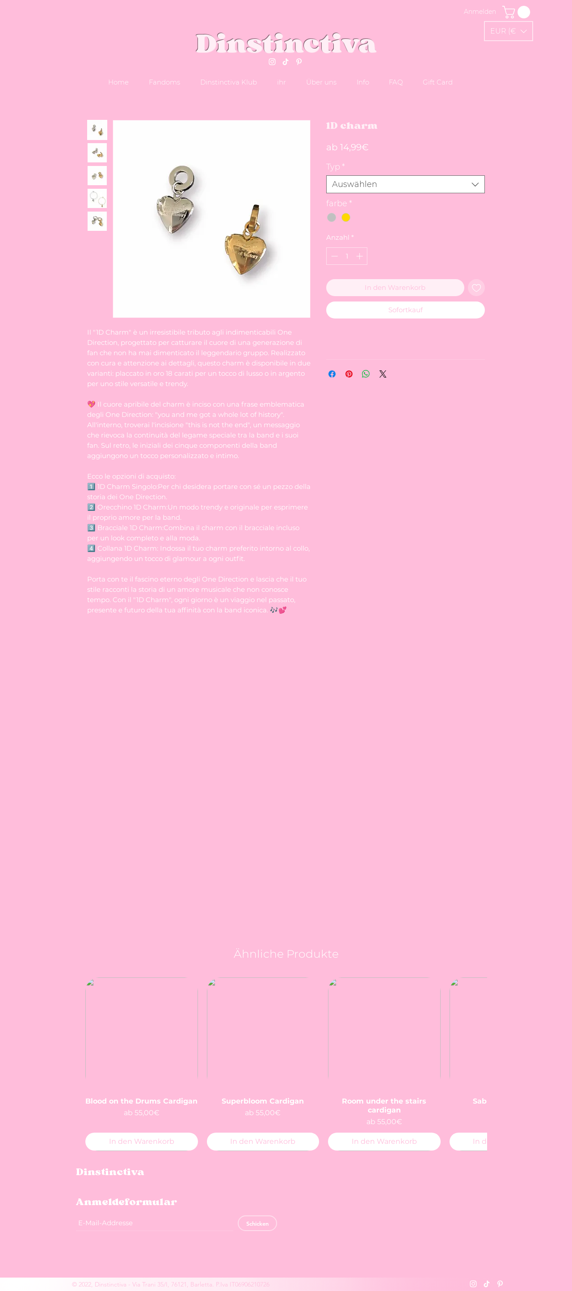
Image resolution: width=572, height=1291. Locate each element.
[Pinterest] (298, 61)
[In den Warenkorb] (141, 1142)
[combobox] (405, 184)
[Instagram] (272, 61)
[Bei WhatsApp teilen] (366, 374)
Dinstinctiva (286, 42)
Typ (335, 167)
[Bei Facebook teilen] (332, 374)
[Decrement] (334, 256)
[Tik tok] (285, 61)
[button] (508, 31)
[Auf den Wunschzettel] (476, 288)
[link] (517, 12)
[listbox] (508, 31)
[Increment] (360, 256)
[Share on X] (383, 374)
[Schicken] (257, 1223)
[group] (286, 1064)
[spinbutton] (347, 256)
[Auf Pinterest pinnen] (349, 374)
